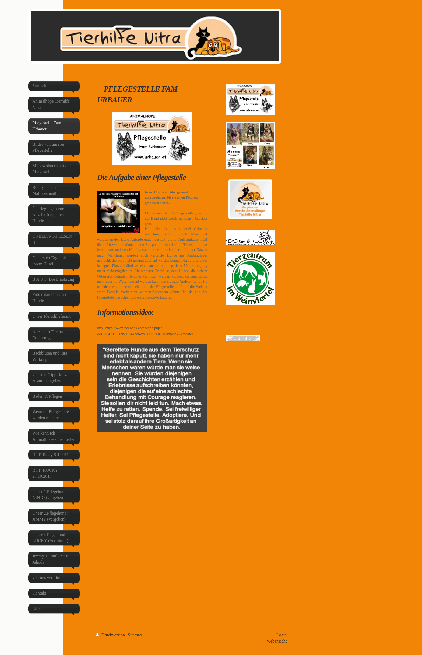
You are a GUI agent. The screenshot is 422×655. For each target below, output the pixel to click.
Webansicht (277, 641)
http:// (101, 328)
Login (281, 635)
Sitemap (135, 635)
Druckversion (111, 635)
